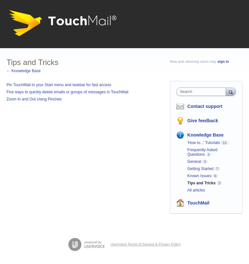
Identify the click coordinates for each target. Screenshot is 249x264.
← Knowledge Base (23, 71)
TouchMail (198, 202)
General (194, 161)
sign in (223, 61)
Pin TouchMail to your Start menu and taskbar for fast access (58, 85)
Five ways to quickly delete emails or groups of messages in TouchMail (67, 92)
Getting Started (200, 168)
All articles (196, 190)
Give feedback (202, 120)
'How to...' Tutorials (203, 142)
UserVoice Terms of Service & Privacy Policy (146, 244)
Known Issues (199, 176)
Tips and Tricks (201, 183)
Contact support (204, 106)
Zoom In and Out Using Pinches (34, 99)
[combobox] (203, 91)
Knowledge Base (205, 135)
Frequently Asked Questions (202, 152)
